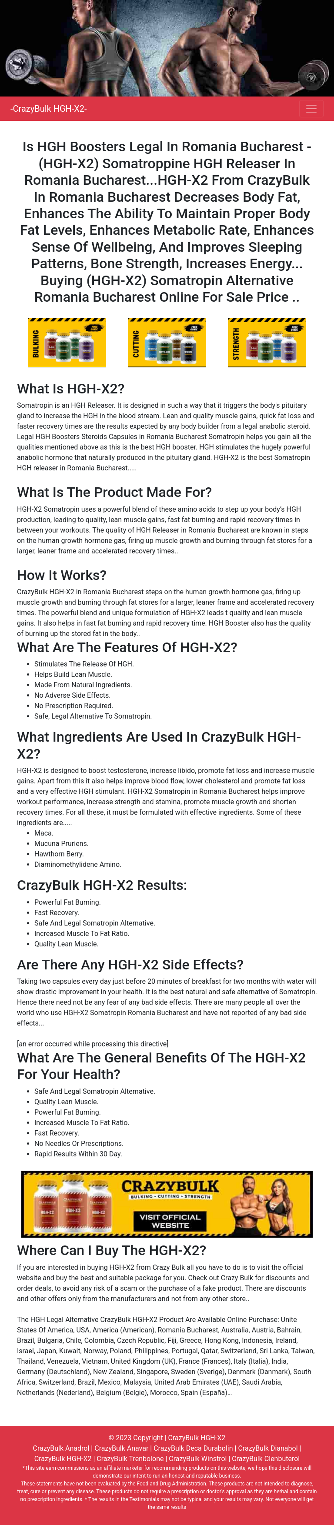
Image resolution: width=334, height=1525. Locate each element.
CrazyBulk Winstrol (198, 1459)
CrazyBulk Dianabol (267, 1448)
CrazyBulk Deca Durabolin (193, 1448)
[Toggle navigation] (311, 108)
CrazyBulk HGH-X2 (197, 1438)
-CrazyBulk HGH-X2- (48, 108)
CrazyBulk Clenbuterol (266, 1459)
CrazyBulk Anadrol (61, 1448)
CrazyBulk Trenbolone (130, 1459)
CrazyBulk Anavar (121, 1448)
